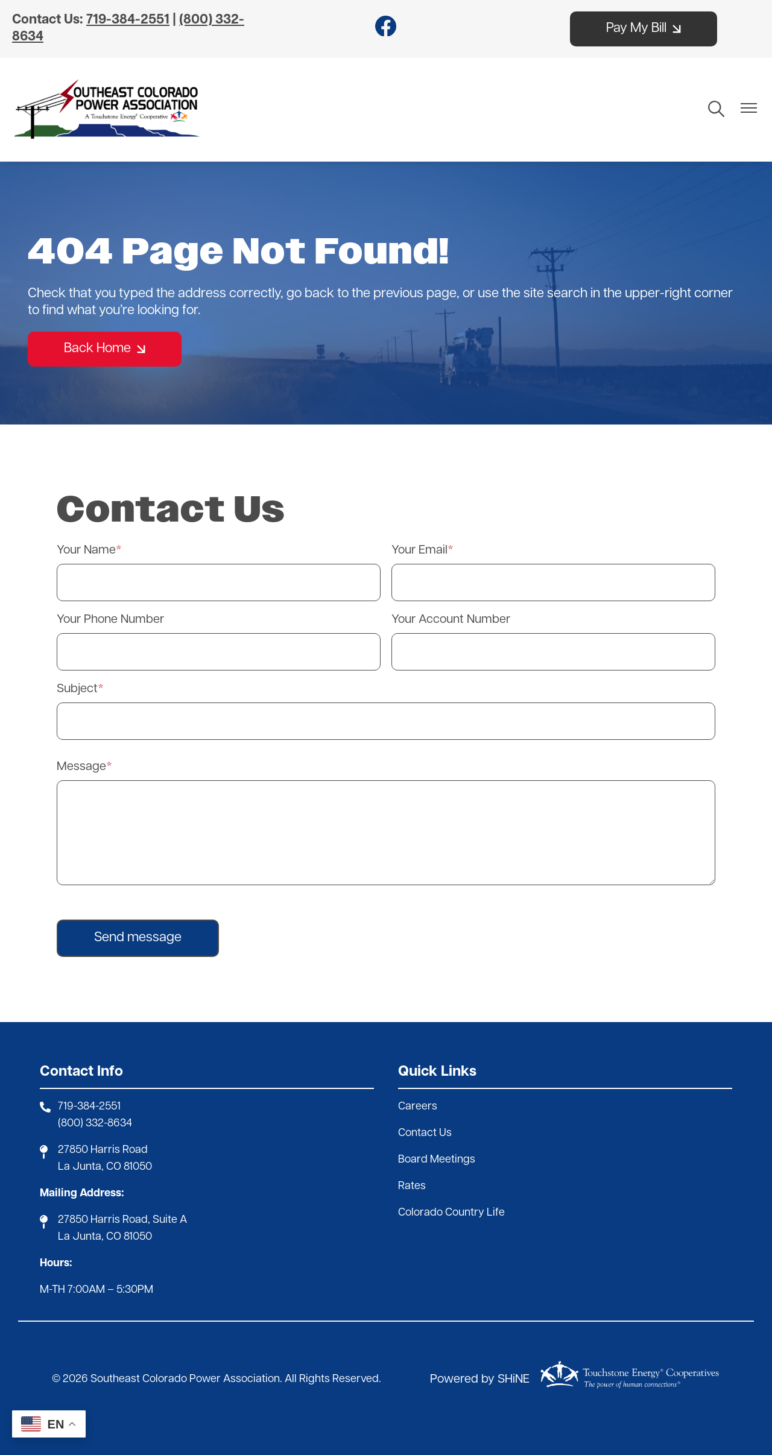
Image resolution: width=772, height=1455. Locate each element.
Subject (77, 689)
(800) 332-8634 (95, 1123)
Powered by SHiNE (480, 1380)
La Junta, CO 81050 (105, 1167)
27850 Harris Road (103, 1150)
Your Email (419, 550)
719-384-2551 (89, 1107)
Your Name (86, 550)
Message (81, 767)
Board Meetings (436, 1160)
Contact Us (425, 1133)
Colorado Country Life (451, 1213)
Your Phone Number (110, 620)
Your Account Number (450, 620)
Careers (417, 1107)
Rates (412, 1186)
